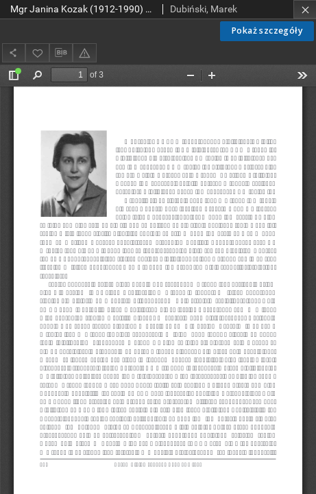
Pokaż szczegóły (267, 30)
